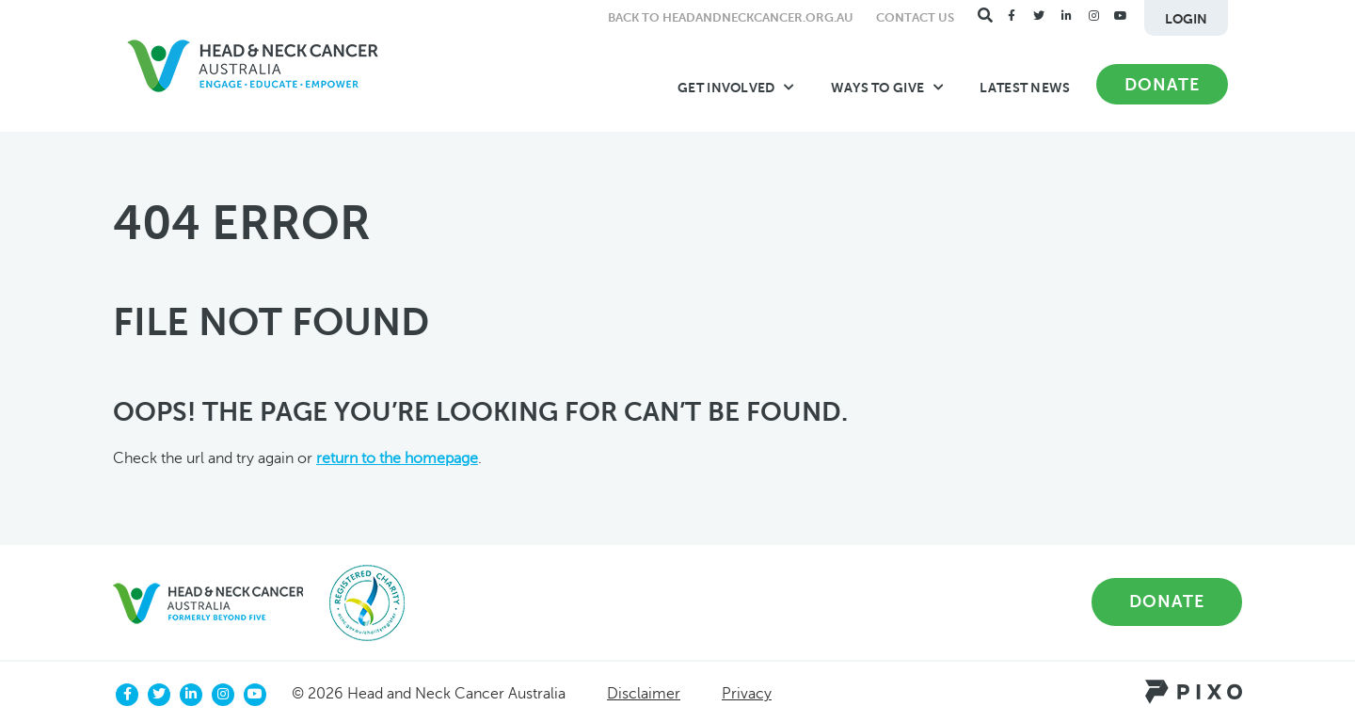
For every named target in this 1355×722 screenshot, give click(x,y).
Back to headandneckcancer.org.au (730, 17)
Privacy (747, 693)
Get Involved (736, 87)
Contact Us (915, 17)
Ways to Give (888, 87)
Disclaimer (643, 693)
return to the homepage (397, 458)
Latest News (1025, 87)
